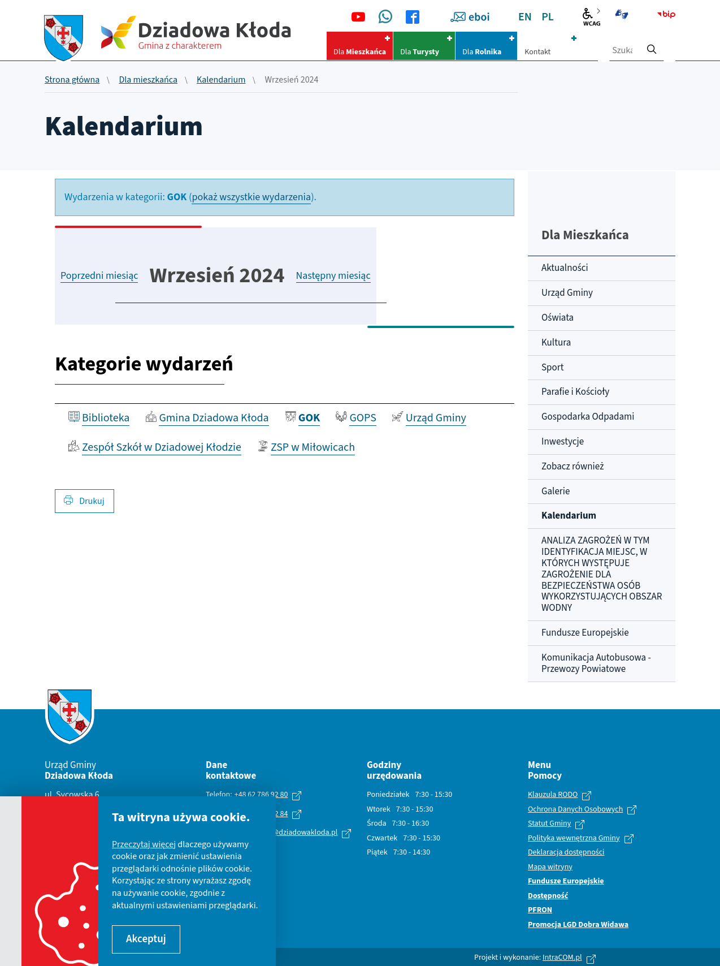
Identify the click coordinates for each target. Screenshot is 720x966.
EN (525, 17)
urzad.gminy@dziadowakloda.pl (284, 832)
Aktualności (564, 268)
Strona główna (72, 80)
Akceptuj (146, 939)
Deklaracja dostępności (566, 853)
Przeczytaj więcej (144, 844)
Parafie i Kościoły (575, 392)
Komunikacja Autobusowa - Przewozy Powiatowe (596, 663)
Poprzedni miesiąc (99, 276)
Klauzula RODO (553, 795)
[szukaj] (651, 46)
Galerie (555, 491)
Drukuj (84, 501)
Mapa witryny (550, 867)
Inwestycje (562, 441)
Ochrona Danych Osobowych (575, 810)
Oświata (557, 318)
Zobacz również (572, 466)
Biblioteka (105, 418)
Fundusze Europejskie (585, 633)
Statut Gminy (549, 824)
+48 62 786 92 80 (261, 794)
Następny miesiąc (333, 276)
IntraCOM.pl (562, 957)
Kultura (556, 343)
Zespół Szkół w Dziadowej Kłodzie (161, 447)
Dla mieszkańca (148, 80)
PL (547, 17)
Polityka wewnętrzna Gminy (574, 839)
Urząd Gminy (436, 418)
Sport (552, 367)
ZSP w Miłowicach (313, 447)
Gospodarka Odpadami (587, 417)
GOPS (362, 418)
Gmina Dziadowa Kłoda (213, 418)
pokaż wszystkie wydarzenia (251, 197)
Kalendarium (221, 80)
